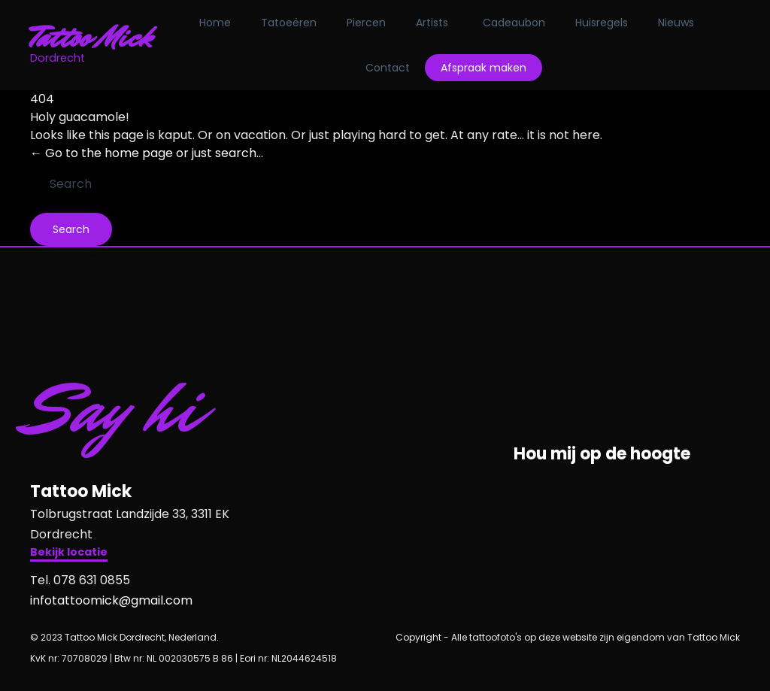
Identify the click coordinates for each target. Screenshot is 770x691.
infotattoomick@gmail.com (111, 600)
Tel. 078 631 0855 (80, 580)
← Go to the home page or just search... (146, 153)
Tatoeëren (289, 22)
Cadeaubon (514, 22)
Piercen (366, 22)
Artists (432, 22)
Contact (387, 67)
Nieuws (676, 22)
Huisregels (601, 22)
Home (215, 22)
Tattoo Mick (91, 37)
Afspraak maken (483, 67)
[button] (69, 554)
